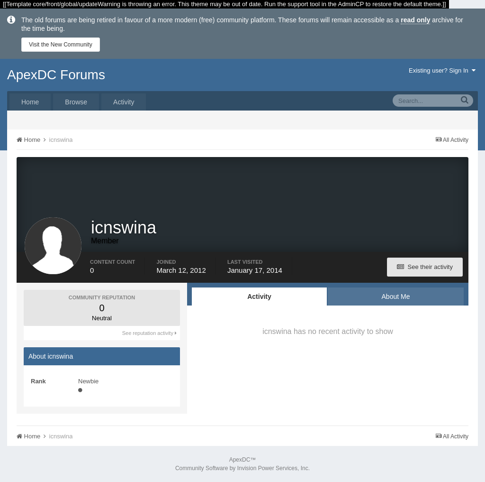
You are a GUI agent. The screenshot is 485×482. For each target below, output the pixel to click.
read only (415, 20)
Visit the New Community (60, 44)
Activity (123, 102)
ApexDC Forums (56, 74)
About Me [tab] (396, 296)
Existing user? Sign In (442, 70)
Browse (76, 102)
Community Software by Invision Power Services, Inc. (242, 468)
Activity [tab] (259, 296)
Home (30, 102)
